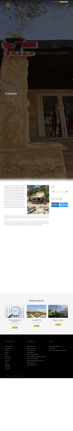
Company (15, 266)
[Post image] (15, 254)
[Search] (66, 191)
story (41, 264)
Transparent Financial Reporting (15, 263)
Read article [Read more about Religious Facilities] (58, 267)
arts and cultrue (33, 264)
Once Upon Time (36, 263)
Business (11, 266)
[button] (55, 204)
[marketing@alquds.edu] (58, 289)
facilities (18, 266)
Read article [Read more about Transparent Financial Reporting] (15, 270)
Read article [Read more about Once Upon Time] (36, 268)
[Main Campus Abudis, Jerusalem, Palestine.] (58, 293)
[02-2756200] (58, 291)
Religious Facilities (58, 263)
